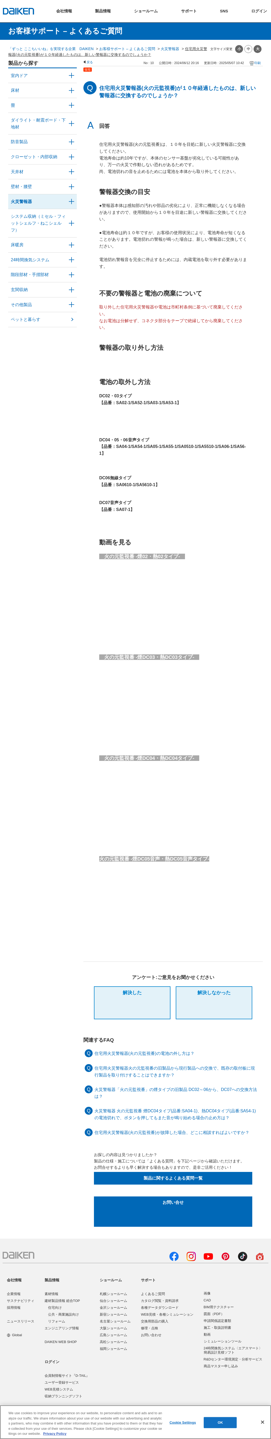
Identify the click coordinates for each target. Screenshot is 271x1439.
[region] (135, 1422)
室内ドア (19, 75)
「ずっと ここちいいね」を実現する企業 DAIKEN (51, 49)
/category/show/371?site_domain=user (71, 75)
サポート (148, 1280)
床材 (15, 90)
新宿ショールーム (113, 1314)
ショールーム (111, 1280)
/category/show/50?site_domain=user (71, 141)
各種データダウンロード (160, 1308)
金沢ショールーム (113, 1308)
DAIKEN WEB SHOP (61, 1342)
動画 (207, 1334)
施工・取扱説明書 (217, 1328)
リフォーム (56, 1321)
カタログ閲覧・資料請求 (160, 1301)
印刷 (257, 63)
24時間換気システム (30, 260)
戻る (90, 62)
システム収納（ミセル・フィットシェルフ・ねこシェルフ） (38, 223)
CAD (207, 1300)
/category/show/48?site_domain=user (71, 123)
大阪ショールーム (113, 1328)
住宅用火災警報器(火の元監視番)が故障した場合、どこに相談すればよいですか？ (171, 1132)
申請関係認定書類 (217, 1321)
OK (220, 1422)
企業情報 (14, 1294)
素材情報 (51, 1294)
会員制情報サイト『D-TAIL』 (67, 1376)
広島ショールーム (113, 1335)
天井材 (17, 172)
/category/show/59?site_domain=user (71, 90)
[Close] (262, 1422)
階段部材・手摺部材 (30, 274)
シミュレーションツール (222, 1341)
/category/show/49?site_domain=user (71, 172)
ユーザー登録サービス (62, 1382)
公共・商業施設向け (63, 1314)
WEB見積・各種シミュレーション (167, 1314)
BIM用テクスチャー (219, 1307)
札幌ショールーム (113, 1294)
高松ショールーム (113, 1342)
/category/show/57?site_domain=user (71, 274)
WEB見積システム (59, 1389)
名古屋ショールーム (115, 1321)
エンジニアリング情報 (62, 1328)
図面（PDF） (214, 1314)
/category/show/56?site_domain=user (71, 289)
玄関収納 (19, 289)
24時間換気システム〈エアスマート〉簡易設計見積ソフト (233, 1350)
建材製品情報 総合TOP (62, 1301)
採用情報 (14, 1308)
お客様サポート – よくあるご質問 (127, 49)
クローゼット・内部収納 (34, 156)
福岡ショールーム (113, 1349)
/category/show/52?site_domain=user (71, 201)
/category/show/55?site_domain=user (71, 223)
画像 (207, 1293)
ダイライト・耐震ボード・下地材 (38, 123)
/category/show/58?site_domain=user (71, 304)
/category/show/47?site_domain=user (71, 186)
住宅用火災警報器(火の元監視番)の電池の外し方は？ (144, 1053)
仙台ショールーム (113, 1301)
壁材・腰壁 (21, 186)
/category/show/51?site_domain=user (71, 260)
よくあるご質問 (153, 1294)
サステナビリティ (20, 1301)
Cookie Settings (182, 1422)
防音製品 (19, 141)
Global (14, 1335)
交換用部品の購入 (154, 1321)
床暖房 (17, 245)
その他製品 (21, 304)
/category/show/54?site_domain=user (71, 156)
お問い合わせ (151, 1335)
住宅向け (55, 1308)
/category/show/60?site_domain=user (71, 245)
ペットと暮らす (25, 319)
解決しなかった (214, 992)
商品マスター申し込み (221, 1366)
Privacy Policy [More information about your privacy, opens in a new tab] (54, 1434)
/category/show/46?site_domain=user (71, 105)
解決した (132, 992)
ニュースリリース (20, 1321)
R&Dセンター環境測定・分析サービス (233, 1359)
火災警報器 (170, 49)
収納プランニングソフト (63, 1396)
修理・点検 (149, 1328)
